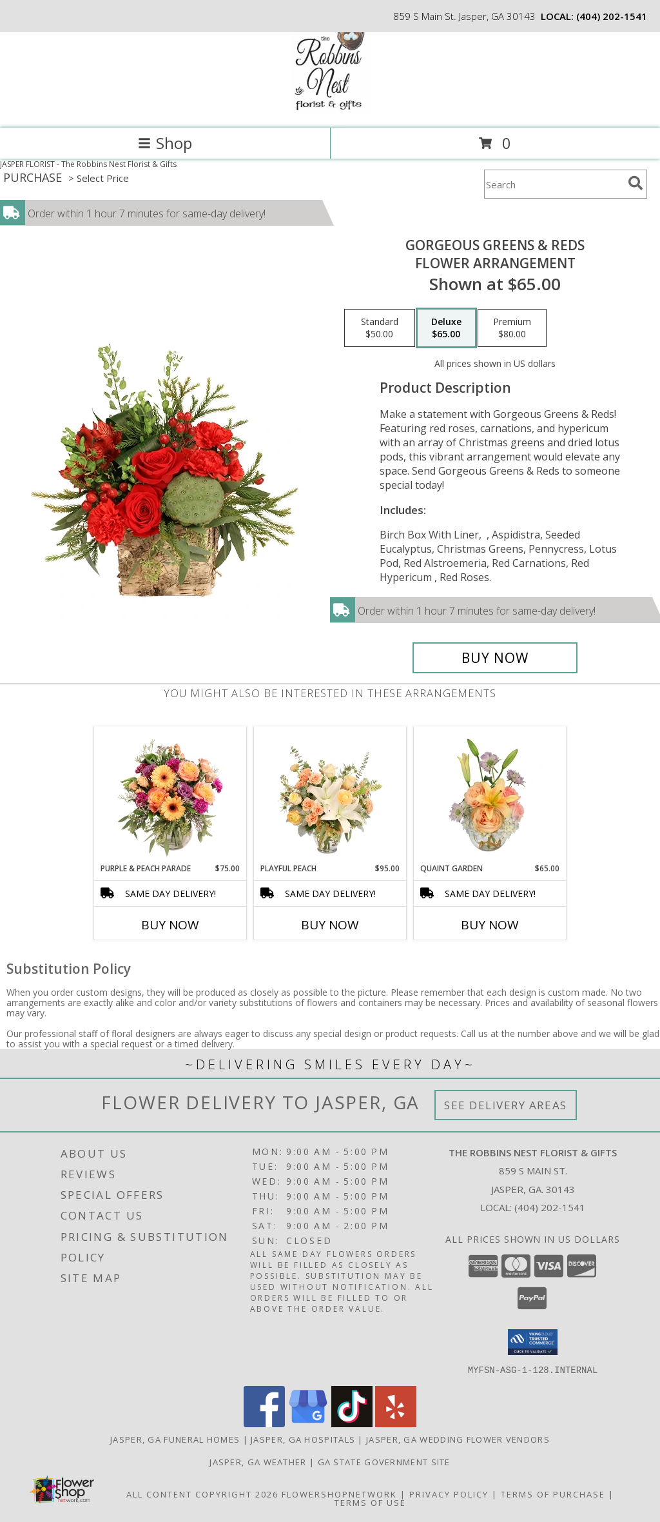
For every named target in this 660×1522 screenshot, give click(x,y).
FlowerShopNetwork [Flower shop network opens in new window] (339, 1493)
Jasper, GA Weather (257, 1461)
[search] (635, 183)
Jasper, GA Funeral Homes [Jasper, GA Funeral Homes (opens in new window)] (175, 1439)
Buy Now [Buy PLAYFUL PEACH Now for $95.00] (330, 924)
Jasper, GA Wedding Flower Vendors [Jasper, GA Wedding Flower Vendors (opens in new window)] (458, 1439)
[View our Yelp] (395, 1423)
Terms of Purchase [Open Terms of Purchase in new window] (553, 1493)
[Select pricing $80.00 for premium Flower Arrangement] (512, 328)
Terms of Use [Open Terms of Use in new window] (370, 1502)
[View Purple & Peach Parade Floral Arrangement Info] (170, 794)
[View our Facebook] (264, 1423)
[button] (533, 1342)
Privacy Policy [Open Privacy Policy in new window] (449, 1493)
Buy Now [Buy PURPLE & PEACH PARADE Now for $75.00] (170, 924)
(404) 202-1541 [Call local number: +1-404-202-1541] (611, 16)
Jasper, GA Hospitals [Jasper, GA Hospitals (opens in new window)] (303, 1439)
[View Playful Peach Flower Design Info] (330, 794)
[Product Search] (554, 184)
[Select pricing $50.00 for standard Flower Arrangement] (379, 328)
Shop (165, 142)
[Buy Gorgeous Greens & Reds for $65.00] (495, 657)
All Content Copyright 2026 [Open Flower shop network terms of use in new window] (202, 1493)
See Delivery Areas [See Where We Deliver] (505, 1105)
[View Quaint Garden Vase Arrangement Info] (490, 794)
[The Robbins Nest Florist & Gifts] (330, 109)
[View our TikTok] (352, 1423)
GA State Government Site (384, 1461)
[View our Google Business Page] (308, 1423)
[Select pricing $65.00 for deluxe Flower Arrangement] (446, 328)
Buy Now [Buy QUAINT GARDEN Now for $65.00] (490, 924)
